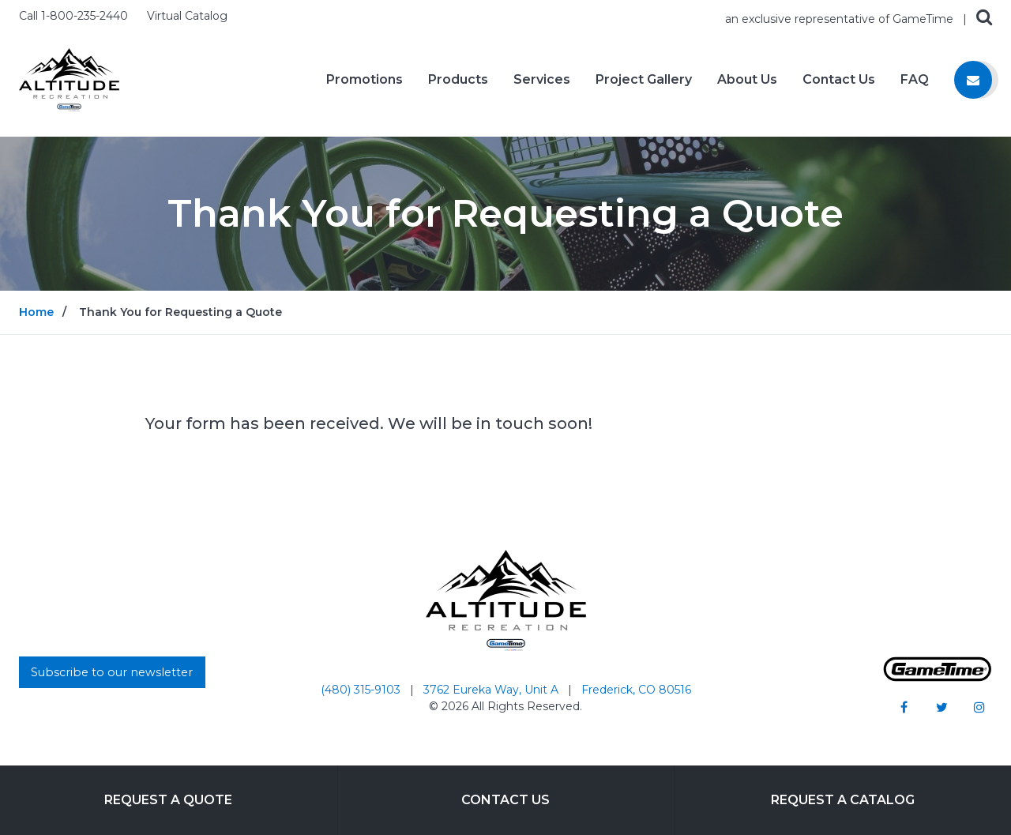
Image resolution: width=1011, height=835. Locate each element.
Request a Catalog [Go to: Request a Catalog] (843, 799)
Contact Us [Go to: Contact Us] (505, 799)
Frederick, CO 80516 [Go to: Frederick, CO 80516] (636, 690)
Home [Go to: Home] (36, 312)
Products (458, 79)
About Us (747, 79)
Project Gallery (644, 79)
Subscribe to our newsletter (112, 672)
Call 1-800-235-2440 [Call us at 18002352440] (75, 16)
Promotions (364, 79)
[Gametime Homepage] (937, 677)
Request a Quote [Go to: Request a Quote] (168, 799)
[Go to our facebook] (903, 707)
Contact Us (838, 79)
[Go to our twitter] (941, 707)
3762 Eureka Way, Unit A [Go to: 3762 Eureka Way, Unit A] (492, 690)
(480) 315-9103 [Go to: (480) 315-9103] (362, 690)
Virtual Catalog (187, 16)
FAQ (914, 79)
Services (541, 79)
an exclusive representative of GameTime (841, 19)
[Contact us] (973, 80)
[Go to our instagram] (979, 707)
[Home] (69, 78)
